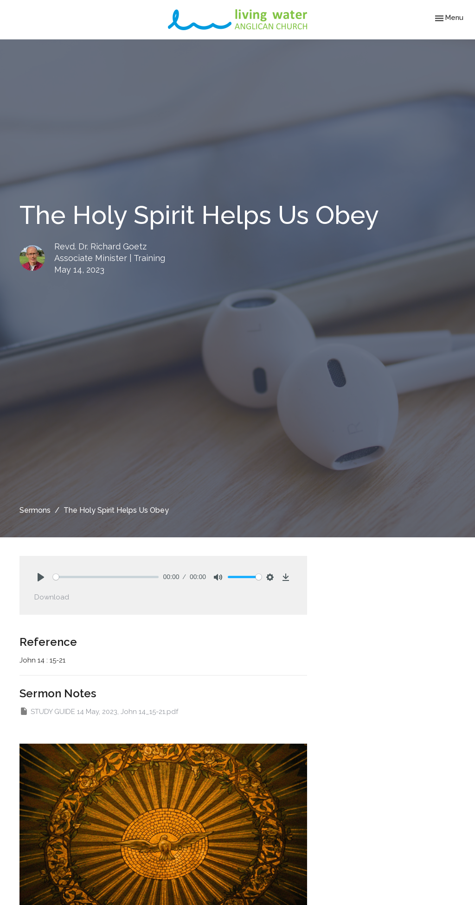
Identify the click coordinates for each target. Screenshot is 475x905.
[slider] (106, 577)
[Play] (40, 577)
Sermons (35, 510)
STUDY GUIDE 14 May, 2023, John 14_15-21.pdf (98, 711)
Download (51, 597)
